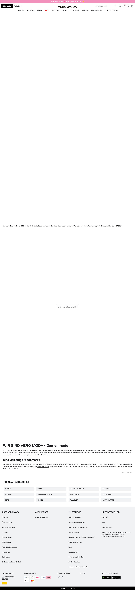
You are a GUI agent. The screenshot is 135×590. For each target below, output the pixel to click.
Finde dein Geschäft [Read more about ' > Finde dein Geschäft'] (41, 517)
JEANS (40, 489)
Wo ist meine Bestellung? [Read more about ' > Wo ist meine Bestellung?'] (77, 522)
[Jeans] (113, 260)
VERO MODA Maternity (103, 464)
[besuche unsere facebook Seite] (58, 577)
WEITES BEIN (74, 494)
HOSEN (40, 500)
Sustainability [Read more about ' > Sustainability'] (6, 542)
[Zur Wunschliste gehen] (128, 6)
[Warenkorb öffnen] (132, 6)
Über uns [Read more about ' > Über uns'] (5, 517)
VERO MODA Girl (43, 466)
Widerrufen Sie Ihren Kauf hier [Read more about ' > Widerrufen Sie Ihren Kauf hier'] (78, 567)
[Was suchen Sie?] (115, 5)
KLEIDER (8, 494)
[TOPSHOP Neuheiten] (122, 412)
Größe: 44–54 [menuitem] (74, 10)
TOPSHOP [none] (17, 6)
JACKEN (8, 489)
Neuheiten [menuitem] (21, 10)
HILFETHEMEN (75, 512)
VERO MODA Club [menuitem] (111, 10)
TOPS (7, 500)
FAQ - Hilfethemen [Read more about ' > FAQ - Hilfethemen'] (75, 517)
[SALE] (67, 206)
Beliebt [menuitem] (39, 10)
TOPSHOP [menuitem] (55, 10)
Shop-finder (41, 512)
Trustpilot (83, 573)
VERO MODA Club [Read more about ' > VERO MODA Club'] (8, 527)
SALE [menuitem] (47, 10)
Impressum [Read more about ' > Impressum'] (6, 552)
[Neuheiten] (33, 53)
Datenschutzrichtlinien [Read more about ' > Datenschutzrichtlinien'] (76, 557)
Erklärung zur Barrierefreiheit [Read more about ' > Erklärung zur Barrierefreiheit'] (11, 562)
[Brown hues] (67, 260)
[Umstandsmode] (13, 412)
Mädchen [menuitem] (85, 10)
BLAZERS (106, 489)
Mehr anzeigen (127, 473)
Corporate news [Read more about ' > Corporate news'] (107, 527)
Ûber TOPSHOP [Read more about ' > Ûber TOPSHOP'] (7, 522)
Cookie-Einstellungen (68, 588)
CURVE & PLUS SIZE (77, 489)
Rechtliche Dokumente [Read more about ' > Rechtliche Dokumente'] (9, 547)
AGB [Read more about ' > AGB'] (70, 547)
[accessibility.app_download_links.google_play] (106, 579)
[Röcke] (101, 101)
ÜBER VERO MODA (10, 512)
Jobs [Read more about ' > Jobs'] (103, 522)
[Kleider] (33, 101)
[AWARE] (67, 412)
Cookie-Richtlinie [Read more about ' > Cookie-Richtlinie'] (74, 562)
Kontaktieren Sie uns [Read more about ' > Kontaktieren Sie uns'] (75, 542)
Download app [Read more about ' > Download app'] (6, 537)
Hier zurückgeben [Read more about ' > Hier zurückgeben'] (74, 532)
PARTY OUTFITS (108, 500)
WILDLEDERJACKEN (45, 494)
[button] (12, 578)
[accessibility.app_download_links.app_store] (116, 579)
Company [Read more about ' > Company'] (105, 517)
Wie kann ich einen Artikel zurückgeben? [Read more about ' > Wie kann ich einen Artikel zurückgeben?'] (81, 537)
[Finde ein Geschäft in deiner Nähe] (120, 6)
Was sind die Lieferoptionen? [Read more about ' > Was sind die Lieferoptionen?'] (78, 527)
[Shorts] (79, 101)
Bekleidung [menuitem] (30, 10)
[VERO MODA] (67, 7)
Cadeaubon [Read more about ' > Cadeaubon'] (6, 557)
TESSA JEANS (107, 494)
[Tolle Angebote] (101, 54)
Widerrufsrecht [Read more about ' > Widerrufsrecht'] (73, 552)
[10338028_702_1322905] (101, 353)
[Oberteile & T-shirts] (56, 101)
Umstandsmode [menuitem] (96, 10)
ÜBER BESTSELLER (110, 512)
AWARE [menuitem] (64, 10)
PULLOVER (74, 500)
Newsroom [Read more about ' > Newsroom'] (5, 532)
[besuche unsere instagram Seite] (62, 577)
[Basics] (33, 353)
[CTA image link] (11, 101)
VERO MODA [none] (6, 6)
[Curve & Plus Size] (95, 412)
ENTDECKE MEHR (67, 306)
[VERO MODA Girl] (40, 412)
